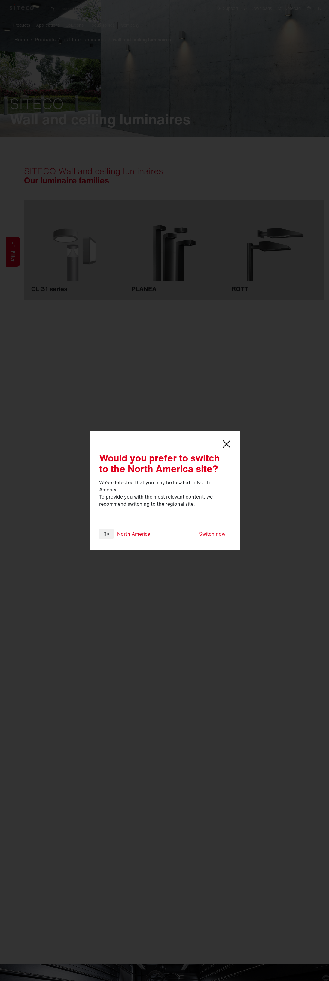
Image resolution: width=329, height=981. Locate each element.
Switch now (212, 534)
